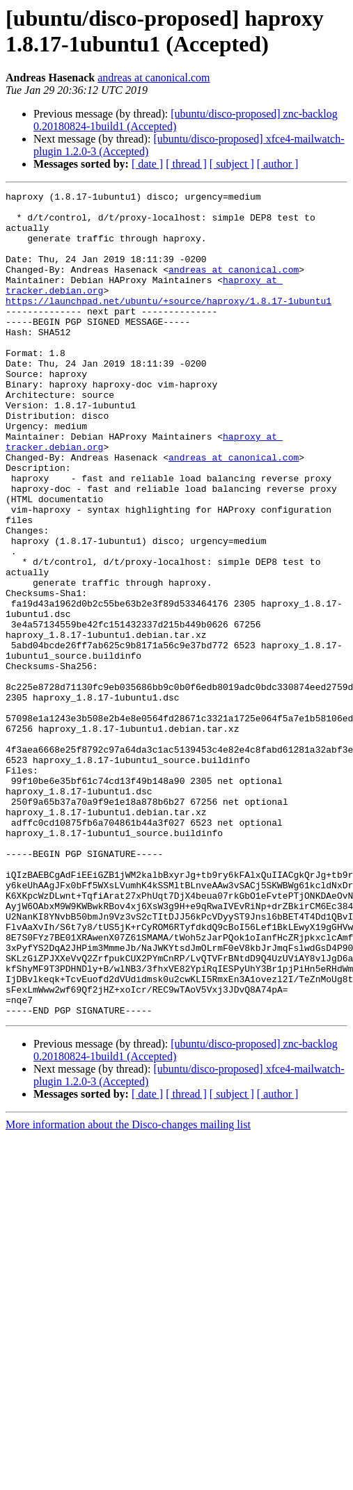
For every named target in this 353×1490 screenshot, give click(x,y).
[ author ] (278, 164)
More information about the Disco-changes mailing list (128, 1289)
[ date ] (147, 164)
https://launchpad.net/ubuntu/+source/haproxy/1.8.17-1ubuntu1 (168, 323)
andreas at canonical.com (153, 77)
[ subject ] (232, 164)
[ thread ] (186, 164)
